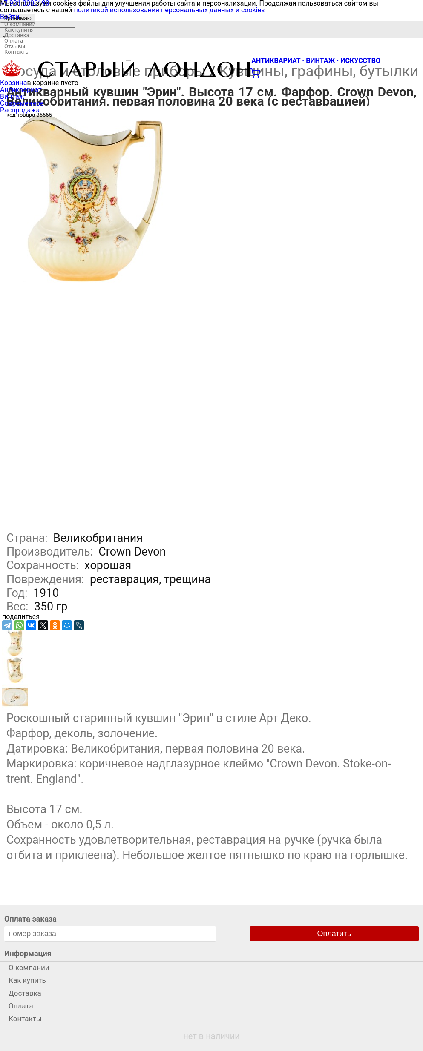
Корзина (13, 83)
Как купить (18, 29)
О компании (19, 24)
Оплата (13, 40)
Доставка (16, 35)
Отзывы (14, 46)
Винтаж (12, 96)
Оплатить (334, 933)
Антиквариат (21, 90)
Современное (22, 103)
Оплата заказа (30, 918)
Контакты (17, 52)
